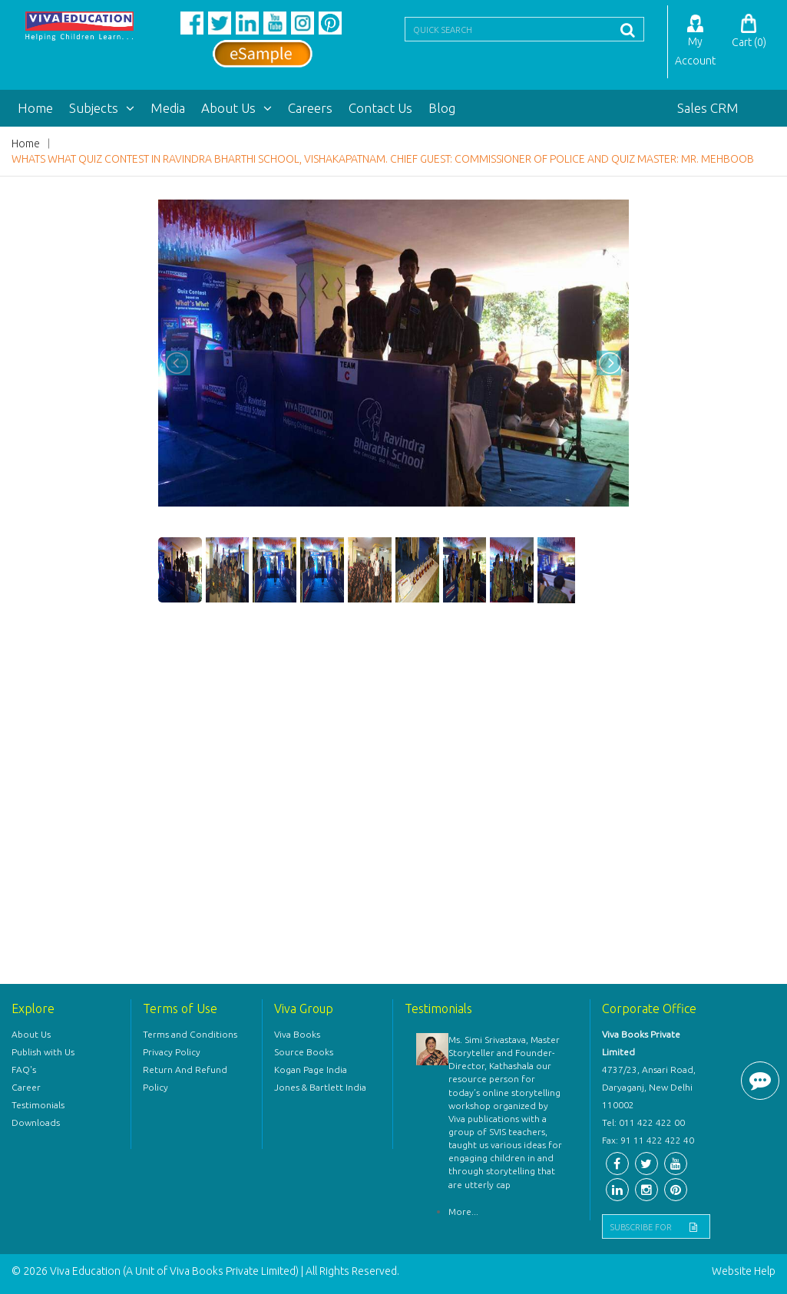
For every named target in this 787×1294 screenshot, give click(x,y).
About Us (236, 108)
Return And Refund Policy (185, 1078)
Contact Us (380, 108)
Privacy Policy (171, 1052)
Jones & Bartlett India (320, 1087)
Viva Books (297, 1034)
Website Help (743, 1271)
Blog (441, 108)
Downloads (36, 1122)
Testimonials (38, 1105)
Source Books (303, 1052)
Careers (310, 108)
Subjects (101, 108)
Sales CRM (708, 108)
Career (26, 1087)
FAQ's (24, 1069)
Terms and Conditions (190, 1034)
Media (167, 108)
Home (35, 108)
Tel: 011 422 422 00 (643, 1122)
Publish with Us (43, 1052)
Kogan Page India (310, 1069)
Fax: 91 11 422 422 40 (648, 1140)
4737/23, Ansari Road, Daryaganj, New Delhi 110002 (649, 1087)
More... (463, 1211)
